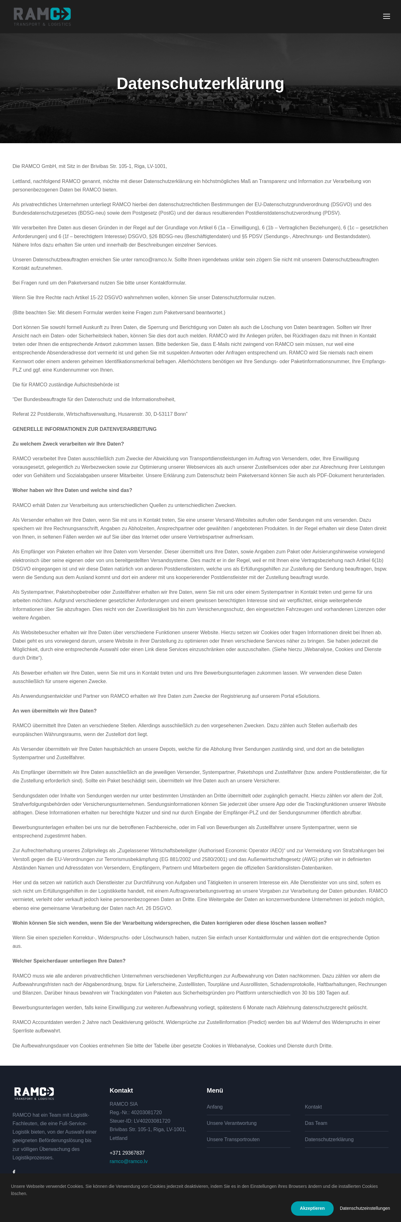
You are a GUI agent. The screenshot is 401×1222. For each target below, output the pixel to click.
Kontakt (313, 1107)
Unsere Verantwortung (232, 1123)
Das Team (316, 1123)
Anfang (215, 1107)
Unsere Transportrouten (233, 1139)
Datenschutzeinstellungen (365, 1208)
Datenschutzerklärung (329, 1139)
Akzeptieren (312, 1208)
